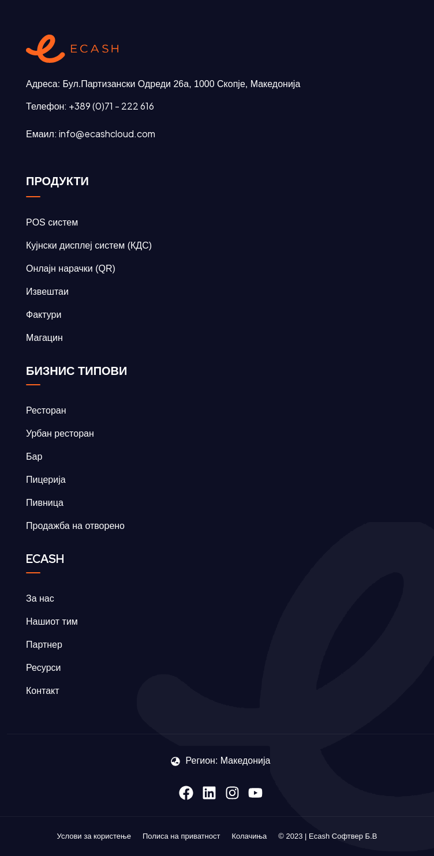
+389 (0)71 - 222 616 (111, 106)
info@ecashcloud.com (107, 133)
